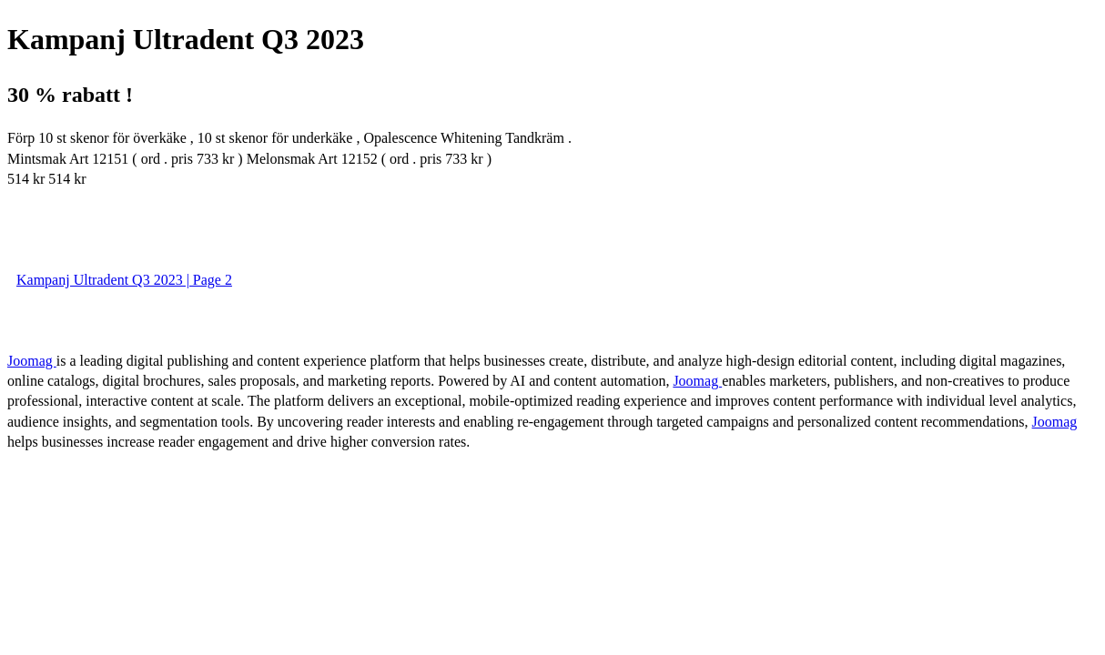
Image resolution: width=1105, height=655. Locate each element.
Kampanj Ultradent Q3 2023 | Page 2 (124, 279)
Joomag (31, 360)
